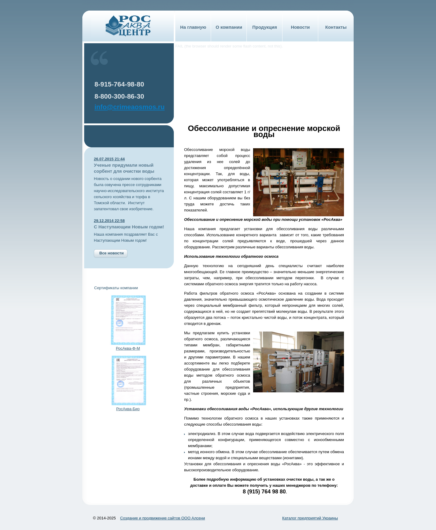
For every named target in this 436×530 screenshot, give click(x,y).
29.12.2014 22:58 (109, 220)
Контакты (335, 27)
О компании (229, 27)
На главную (193, 27)
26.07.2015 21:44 (109, 159)
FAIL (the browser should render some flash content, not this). (229, 46)
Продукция (264, 27)
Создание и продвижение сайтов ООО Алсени (162, 518)
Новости (300, 27)
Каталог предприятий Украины (310, 518)
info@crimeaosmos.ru (129, 107)
